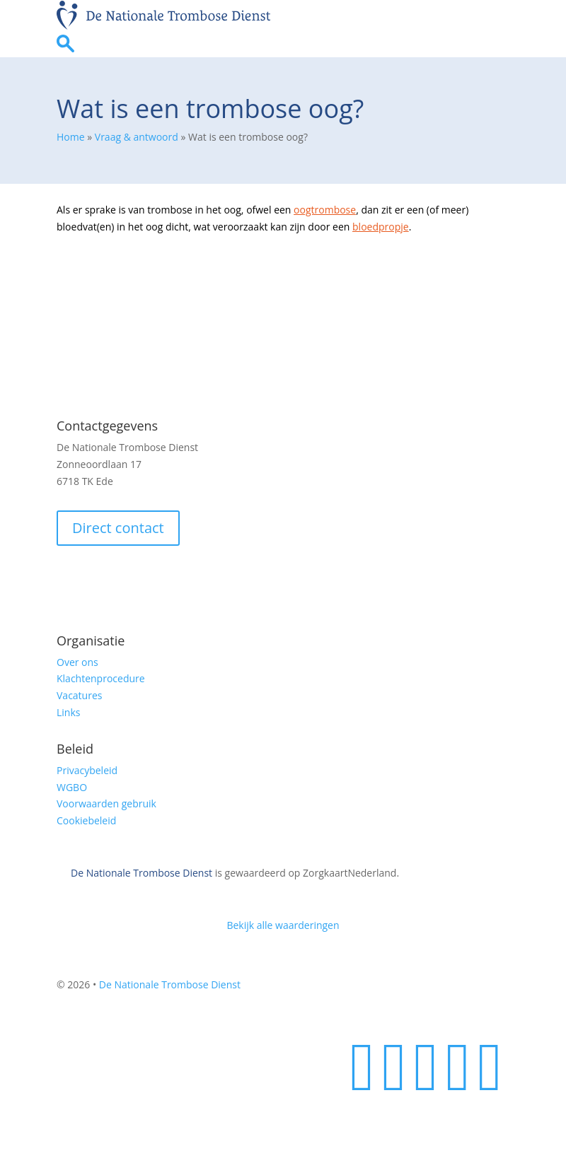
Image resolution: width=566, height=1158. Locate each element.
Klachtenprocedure (101, 678)
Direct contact (118, 527)
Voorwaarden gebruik (106, 803)
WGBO (72, 787)
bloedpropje (380, 226)
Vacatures (79, 695)
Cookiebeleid (86, 820)
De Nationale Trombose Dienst (141, 872)
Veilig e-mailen (100, 579)
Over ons (77, 662)
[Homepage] (163, 26)
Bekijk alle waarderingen (282, 925)
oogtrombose (325, 209)
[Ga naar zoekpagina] (65, 48)
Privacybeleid (87, 770)
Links (68, 712)
